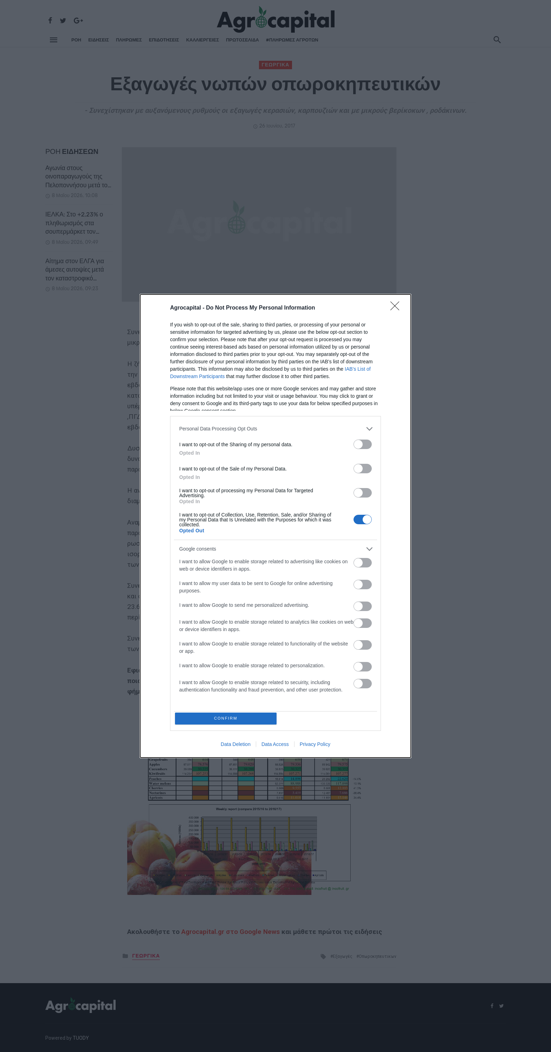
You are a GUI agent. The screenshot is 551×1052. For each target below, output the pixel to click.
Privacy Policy (315, 745)
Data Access (275, 745)
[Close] (397, 306)
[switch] (363, 443)
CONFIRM (227, 718)
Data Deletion (236, 745)
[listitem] (275, 427)
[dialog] (275, 526)
